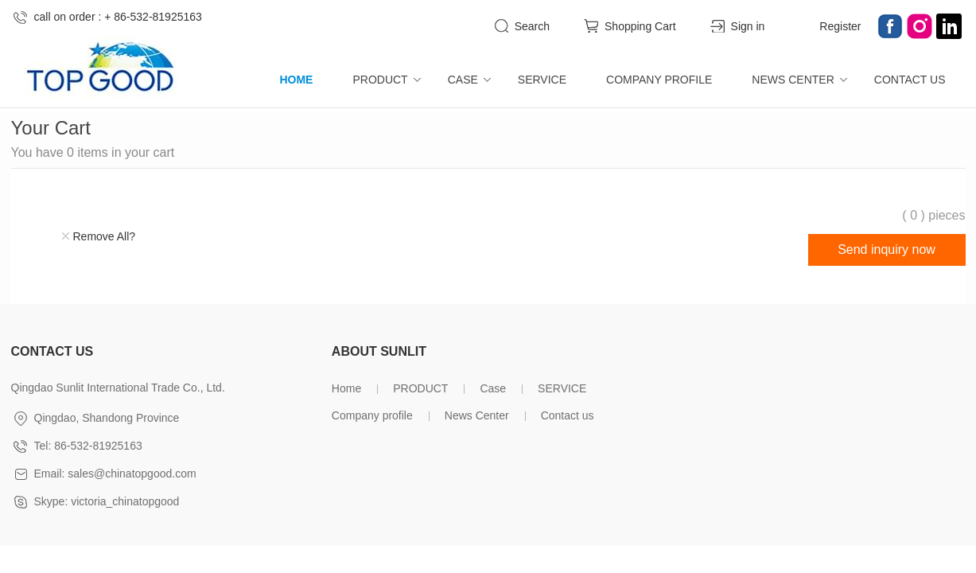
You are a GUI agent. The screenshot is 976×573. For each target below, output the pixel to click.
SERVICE (542, 79)
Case (463, 79)
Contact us (910, 79)
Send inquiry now (886, 249)
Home (296, 79)
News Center (793, 79)
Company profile (659, 79)
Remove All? (104, 236)
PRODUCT (379, 79)
